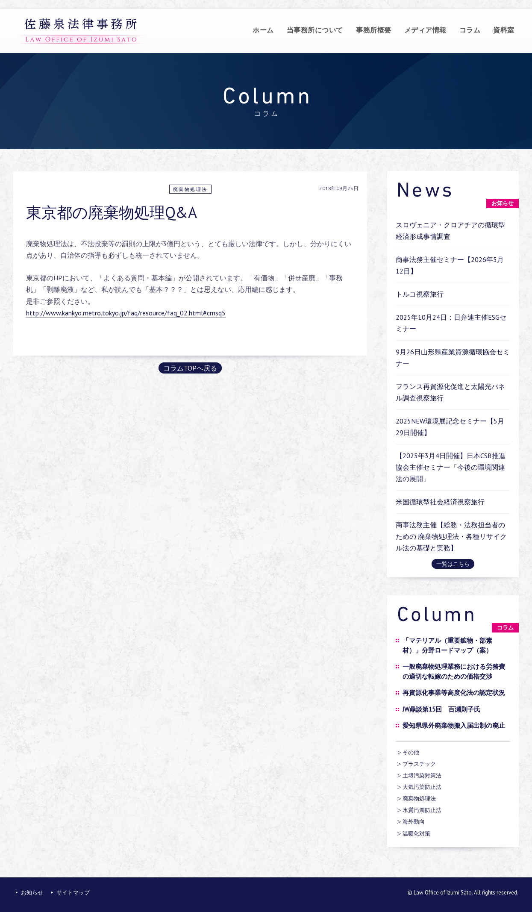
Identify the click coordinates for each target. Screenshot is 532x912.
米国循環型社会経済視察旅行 (440, 501)
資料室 (503, 30)
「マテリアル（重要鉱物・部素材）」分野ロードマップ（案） (447, 645)
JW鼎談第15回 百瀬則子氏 (441, 709)
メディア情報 (425, 30)
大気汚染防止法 (422, 787)
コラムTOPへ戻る (190, 368)
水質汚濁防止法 (422, 810)
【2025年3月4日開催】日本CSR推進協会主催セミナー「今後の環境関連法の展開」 (451, 467)
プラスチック (419, 764)
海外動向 (414, 821)
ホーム (263, 30)
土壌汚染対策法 (422, 775)
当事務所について (315, 30)
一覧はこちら (453, 564)
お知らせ (32, 892)
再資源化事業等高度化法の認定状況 (454, 692)
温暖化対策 (416, 833)
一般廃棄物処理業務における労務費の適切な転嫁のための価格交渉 (454, 671)
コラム (470, 30)
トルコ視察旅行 (420, 294)
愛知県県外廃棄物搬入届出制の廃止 (454, 725)
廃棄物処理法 (190, 189)
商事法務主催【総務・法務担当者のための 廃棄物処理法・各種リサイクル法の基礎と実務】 (451, 536)
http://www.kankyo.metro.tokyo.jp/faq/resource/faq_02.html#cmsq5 (126, 313)
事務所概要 (373, 30)
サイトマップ (73, 892)
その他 (411, 752)
